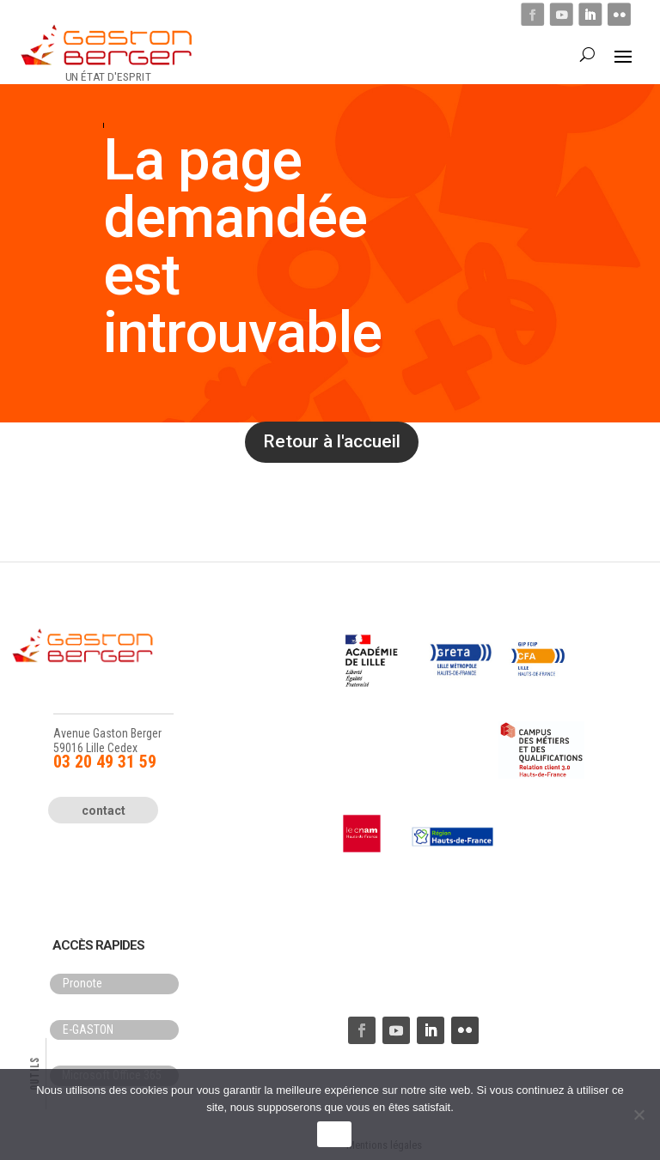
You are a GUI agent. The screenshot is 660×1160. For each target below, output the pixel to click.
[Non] (638, 1114)
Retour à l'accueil (331, 441)
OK (334, 1134)
